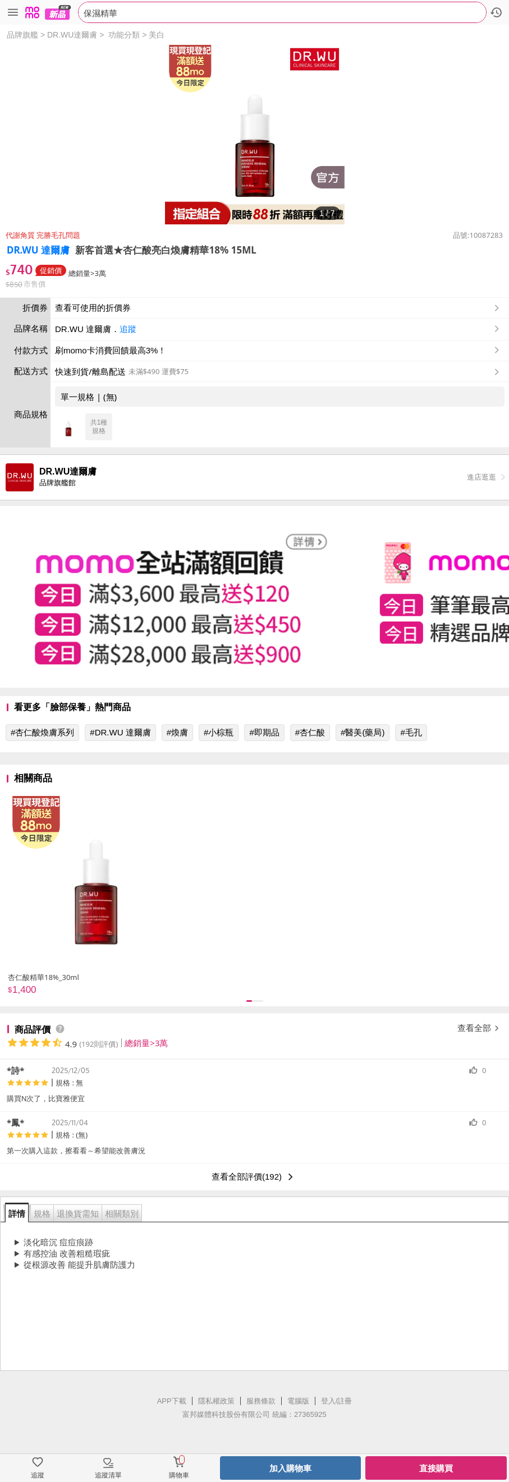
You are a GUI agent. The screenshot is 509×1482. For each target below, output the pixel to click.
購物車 (179, 1475)
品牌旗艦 (22, 34)
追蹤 (128, 329)
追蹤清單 (108, 1475)
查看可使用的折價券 (278, 308)
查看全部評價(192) (254, 1176)
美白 (156, 34)
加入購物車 (290, 1468)
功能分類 (124, 34)
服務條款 (261, 1401)
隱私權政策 (216, 1401)
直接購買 (436, 1468)
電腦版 (298, 1401)
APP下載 (171, 1401)
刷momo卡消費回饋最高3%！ (110, 350)
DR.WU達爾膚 (72, 34)
